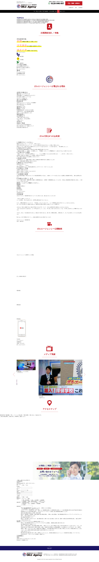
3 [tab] (51, 401)
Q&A (76, 7)
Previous (13, 373)
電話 (29, 498)
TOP (22, 11)
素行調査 (20, 56)
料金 (60, 11)
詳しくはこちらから (21, 52)
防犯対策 (24, 503)
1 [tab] (47, 401)
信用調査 (24, 501)
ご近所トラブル (41, 501)
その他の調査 (51, 11)
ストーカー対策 (34, 502)
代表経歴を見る (20, 192)
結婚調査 (42, 500)
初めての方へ (75, 11)
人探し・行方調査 (35, 500)
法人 (27, 484)
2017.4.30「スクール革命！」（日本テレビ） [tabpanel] (71, 374)
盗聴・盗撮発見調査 (32, 501)
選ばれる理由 (30, 11)
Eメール (24, 498)
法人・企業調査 (31, 503)
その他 (23, 504)
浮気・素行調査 (25, 500)
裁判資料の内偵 (25, 502)
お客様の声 (71, 7)
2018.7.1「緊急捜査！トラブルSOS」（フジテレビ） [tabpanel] (26, 366)
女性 (27, 496)
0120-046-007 (24, 534)
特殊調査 (38, 503)
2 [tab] (49, 401)
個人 (23, 484)
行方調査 (20, 59)
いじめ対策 (41, 502)
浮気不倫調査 (41, 11)
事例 (67, 11)
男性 (23, 496)
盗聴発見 (20, 63)
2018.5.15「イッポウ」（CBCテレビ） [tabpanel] (49, 379)
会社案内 (80, 7)
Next (84, 373)
